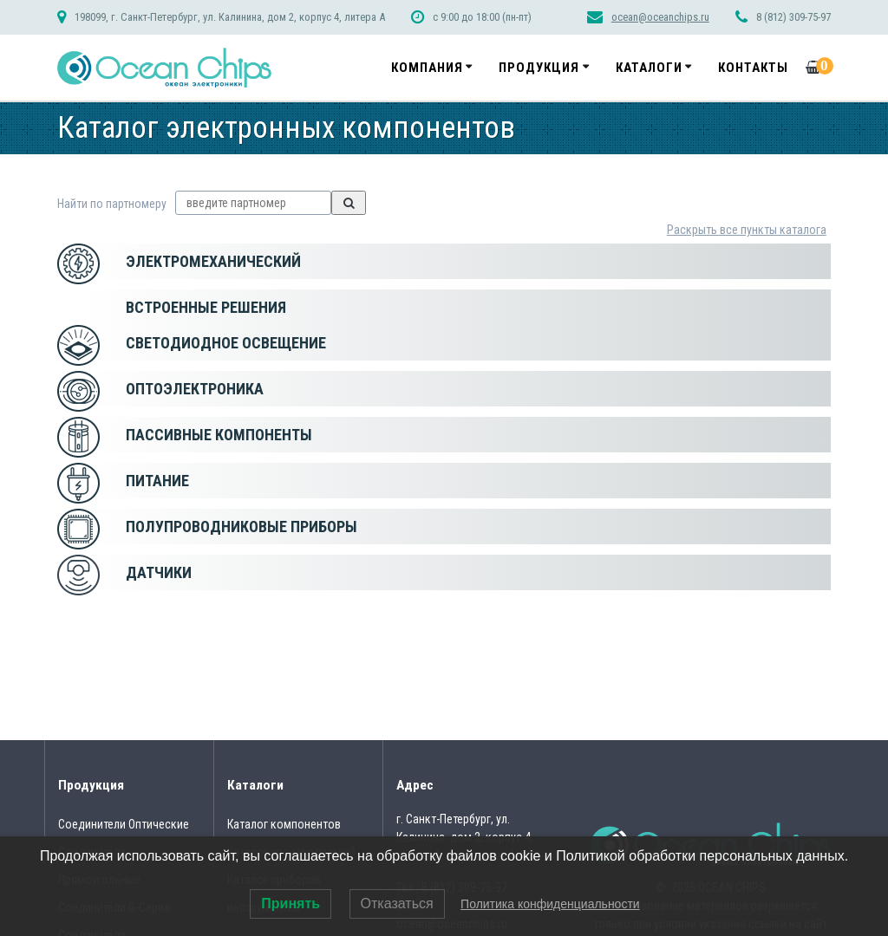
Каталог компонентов (284, 824)
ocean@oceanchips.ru (660, 16)
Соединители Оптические (123, 824)
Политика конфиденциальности (550, 904)
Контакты (753, 67)
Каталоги (649, 67)
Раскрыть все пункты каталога (746, 230)
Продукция (539, 67)
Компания (427, 67)
